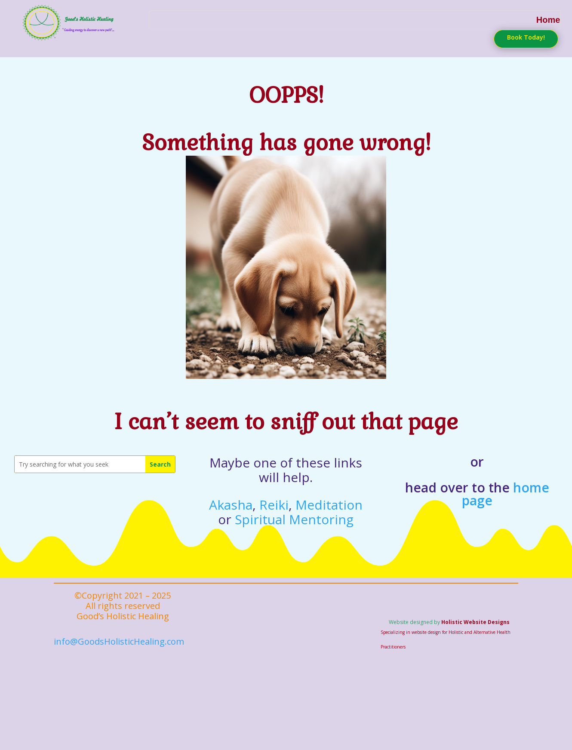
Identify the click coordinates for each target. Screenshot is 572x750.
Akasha (230, 496)
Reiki (274, 496)
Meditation (329, 496)
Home (549, 19)
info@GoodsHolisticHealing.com (119, 633)
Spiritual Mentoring (294, 511)
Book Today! (523, 37)
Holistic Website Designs (475, 614)
